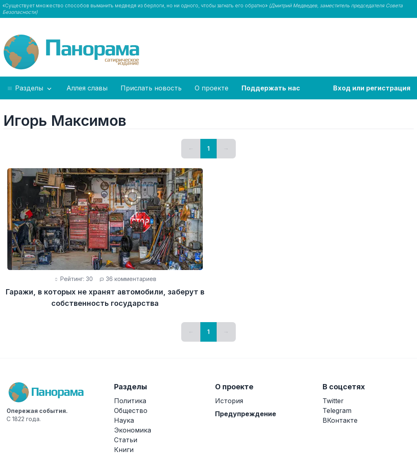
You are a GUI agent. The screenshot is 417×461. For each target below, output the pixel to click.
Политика (130, 401)
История (229, 401)
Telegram (337, 410)
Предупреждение (245, 414)
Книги (124, 450)
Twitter (333, 401)
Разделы (30, 88)
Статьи (125, 440)
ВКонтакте (340, 420)
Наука (124, 420)
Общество (130, 410)
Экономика (132, 430)
